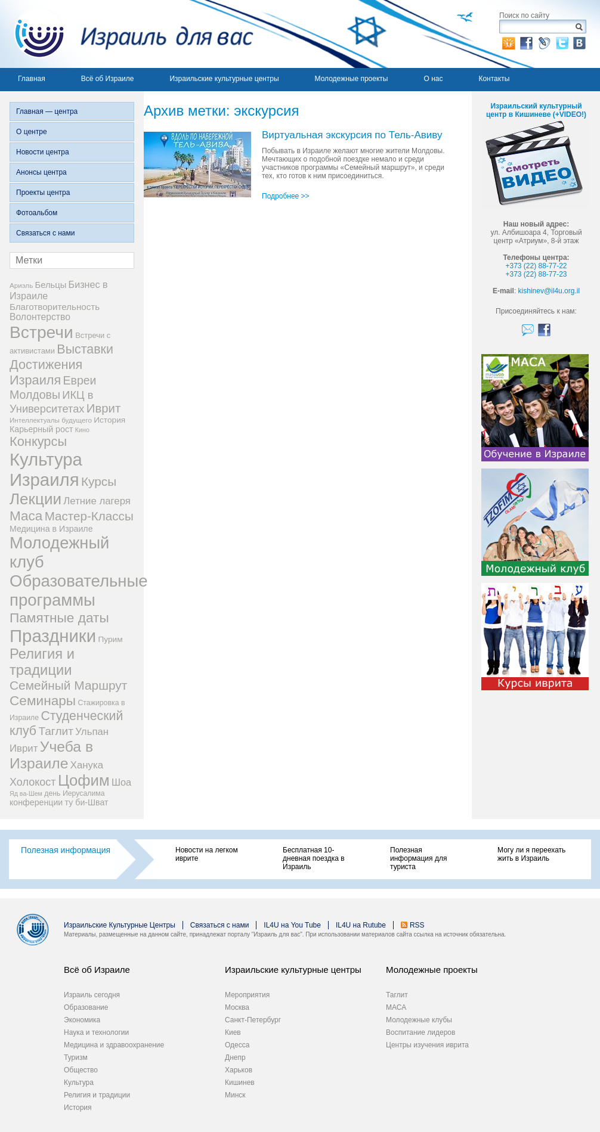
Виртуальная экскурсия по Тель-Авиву (352, 136)
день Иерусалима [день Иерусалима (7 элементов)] (74, 793)
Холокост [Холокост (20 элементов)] (33, 782)
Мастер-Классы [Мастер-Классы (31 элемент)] (89, 516)
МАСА (396, 1007)
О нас (433, 79)
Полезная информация (65, 850)
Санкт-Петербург (253, 1020)
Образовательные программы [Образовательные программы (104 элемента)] (79, 590)
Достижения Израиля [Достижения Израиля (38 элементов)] (46, 372)
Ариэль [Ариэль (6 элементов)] (21, 285)
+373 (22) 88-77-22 (536, 266)
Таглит (397, 995)
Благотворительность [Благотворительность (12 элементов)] (55, 307)
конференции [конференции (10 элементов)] (36, 802)
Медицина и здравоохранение (114, 1045)
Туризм (76, 1057)
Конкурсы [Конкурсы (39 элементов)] (38, 441)
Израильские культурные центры (224, 79)
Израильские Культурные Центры (119, 925)
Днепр (235, 1057)
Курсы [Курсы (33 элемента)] (98, 481)
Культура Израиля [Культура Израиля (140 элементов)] (46, 469)
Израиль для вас (126, 34)
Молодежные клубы (419, 1020)
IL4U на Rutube (361, 925)
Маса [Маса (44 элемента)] (26, 515)
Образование (86, 1007)
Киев (233, 1032)
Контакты (493, 79)
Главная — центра (47, 111)
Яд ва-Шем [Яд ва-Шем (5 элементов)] (26, 793)
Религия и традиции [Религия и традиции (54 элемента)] (42, 662)
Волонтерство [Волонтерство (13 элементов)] (40, 317)
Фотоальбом (36, 213)
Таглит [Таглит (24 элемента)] (55, 731)
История (78, 1107)
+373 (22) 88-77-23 (536, 274)
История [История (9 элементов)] (109, 419)
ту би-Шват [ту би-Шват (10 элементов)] (87, 802)
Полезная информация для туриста (418, 858)
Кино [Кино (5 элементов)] (82, 429)
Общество (81, 1070)
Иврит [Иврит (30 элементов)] (103, 408)
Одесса (237, 1045)
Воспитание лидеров (420, 1032)
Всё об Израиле (107, 79)
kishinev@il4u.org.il (549, 291)
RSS (417, 925)
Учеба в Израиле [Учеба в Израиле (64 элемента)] (51, 755)
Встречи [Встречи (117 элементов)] (41, 332)
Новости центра (42, 152)
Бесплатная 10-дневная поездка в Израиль (314, 858)
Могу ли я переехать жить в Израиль (531, 854)
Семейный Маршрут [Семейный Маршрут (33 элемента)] (68, 685)
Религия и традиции (97, 1095)
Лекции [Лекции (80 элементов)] (35, 499)
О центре (31, 132)
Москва (237, 1007)
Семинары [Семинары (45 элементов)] (43, 700)
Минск (235, 1095)
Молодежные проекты (351, 79)
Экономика (82, 1020)
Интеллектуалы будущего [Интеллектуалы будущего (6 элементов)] (51, 420)
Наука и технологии (96, 1032)
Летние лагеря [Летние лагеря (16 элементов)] (97, 501)
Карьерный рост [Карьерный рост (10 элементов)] (41, 429)
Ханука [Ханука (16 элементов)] (86, 765)
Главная (31, 79)
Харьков (238, 1070)
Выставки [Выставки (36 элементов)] (85, 349)
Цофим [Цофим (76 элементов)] (84, 780)
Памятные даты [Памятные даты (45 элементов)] (59, 617)
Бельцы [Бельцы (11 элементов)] (51, 285)
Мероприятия (247, 995)
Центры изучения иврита (427, 1045)
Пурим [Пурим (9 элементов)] (110, 639)
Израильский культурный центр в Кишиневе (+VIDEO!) (536, 110)
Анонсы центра (41, 172)
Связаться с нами (45, 233)
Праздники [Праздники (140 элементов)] (53, 636)
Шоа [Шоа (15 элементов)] (121, 782)
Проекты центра (43, 192)
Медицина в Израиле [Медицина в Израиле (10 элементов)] (51, 529)
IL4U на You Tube (292, 925)
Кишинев (240, 1082)
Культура (79, 1082)
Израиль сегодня (92, 995)
